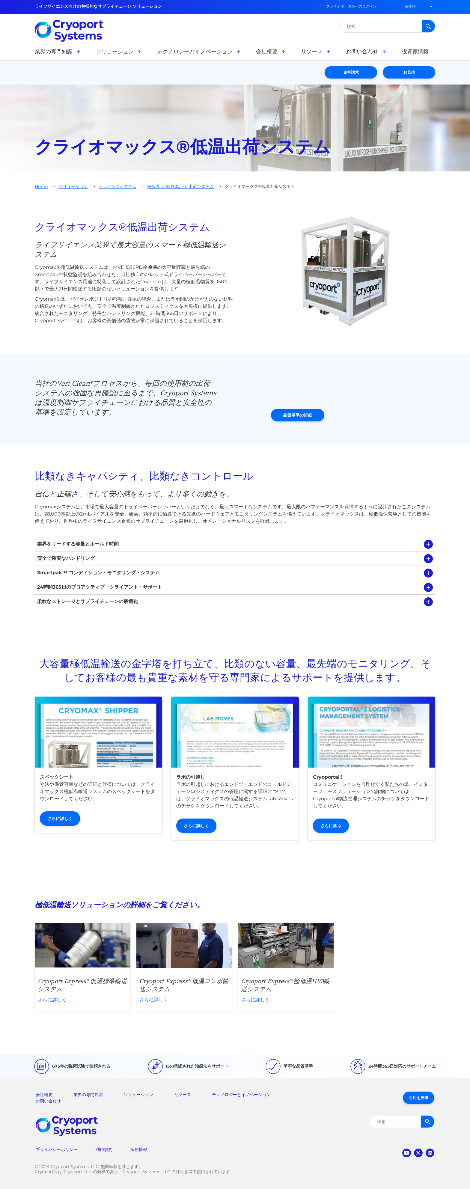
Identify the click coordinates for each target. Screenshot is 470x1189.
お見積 (409, 72)
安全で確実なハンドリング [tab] (66, 558)
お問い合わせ (48, 1101)
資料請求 (351, 72)
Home (41, 186)
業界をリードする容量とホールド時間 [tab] (78, 544)
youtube (406, 1153)
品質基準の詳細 (297, 415)
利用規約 (104, 1149)
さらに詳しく (60, 818)
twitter (418, 1153)
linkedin (430, 1153)
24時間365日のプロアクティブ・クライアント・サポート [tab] (99, 587)
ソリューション (73, 186)
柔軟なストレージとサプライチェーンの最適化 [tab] (87, 601)
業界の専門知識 (88, 1094)
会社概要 (44, 1094)
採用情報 (138, 1149)
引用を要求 (418, 1097)
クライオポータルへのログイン (351, 6)
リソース (182, 1094)
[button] (410, 6)
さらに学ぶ (330, 825)
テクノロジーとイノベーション (241, 1094)
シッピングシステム (117, 186)
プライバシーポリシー (57, 1149)
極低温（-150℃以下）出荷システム (180, 186)
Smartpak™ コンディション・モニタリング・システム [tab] (98, 572)
